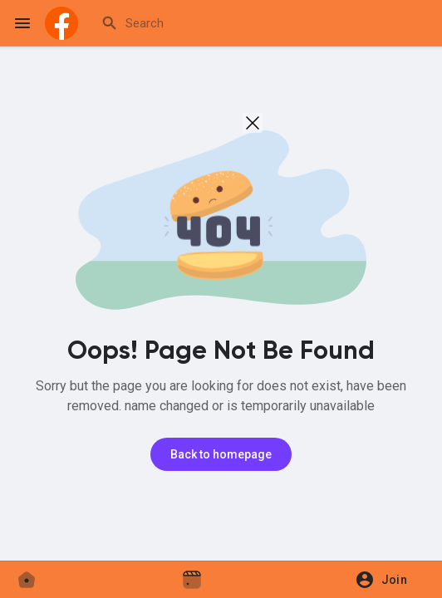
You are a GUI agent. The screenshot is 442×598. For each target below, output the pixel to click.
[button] (386, 579)
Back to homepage (221, 454)
